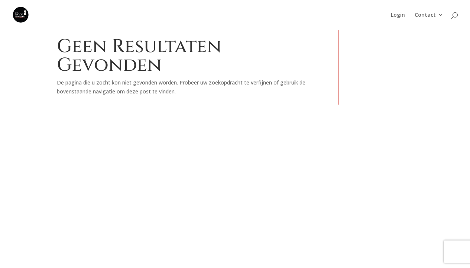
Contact (425, 15)
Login (398, 15)
